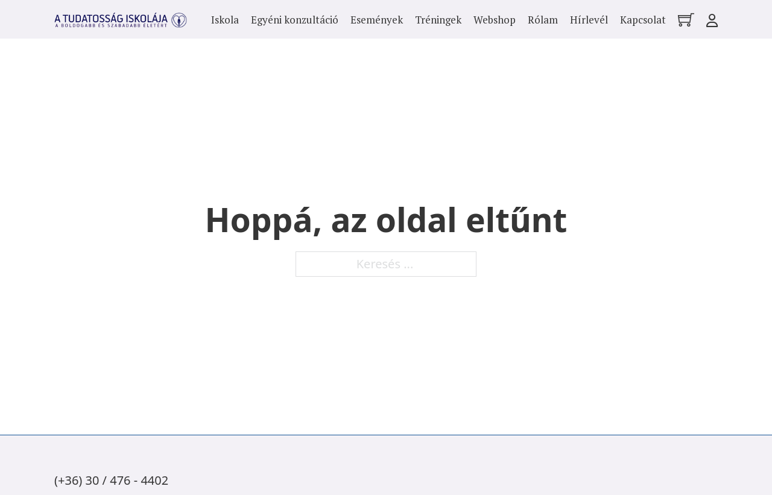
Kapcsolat (643, 20)
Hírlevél (589, 20)
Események (376, 20)
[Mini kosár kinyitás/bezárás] (686, 19)
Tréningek (438, 20)
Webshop (494, 20)
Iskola (225, 20)
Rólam (543, 20)
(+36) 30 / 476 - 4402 (111, 480)
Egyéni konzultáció (294, 20)
